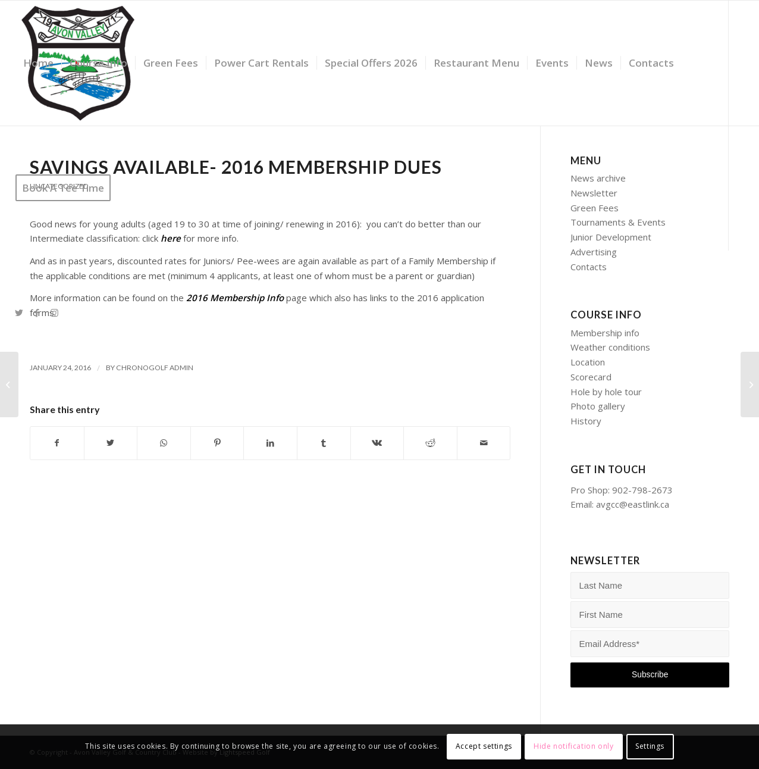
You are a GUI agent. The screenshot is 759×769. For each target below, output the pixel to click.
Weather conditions (610, 347)
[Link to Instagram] (55, 312)
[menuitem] (38, 63)
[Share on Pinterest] (217, 443)
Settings (649, 746)
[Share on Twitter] (110, 443)
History (585, 421)
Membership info (604, 333)
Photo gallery (597, 406)
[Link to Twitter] (19, 312)
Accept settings (484, 746)
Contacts (588, 267)
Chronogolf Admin (154, 367)
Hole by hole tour (606, 392)
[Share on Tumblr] (323, 443)
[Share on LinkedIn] (270, 443)
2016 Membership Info (235, 298)
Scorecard (590, 377)
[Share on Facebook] (57, 443)
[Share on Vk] (377, 443)
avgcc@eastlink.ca (632, 504)
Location (587, 362)
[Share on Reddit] (430, 443)
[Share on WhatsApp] (163, 443)
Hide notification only (573, 746)
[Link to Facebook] (37, 312)
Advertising (593, 252)
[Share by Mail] (483, 443)
